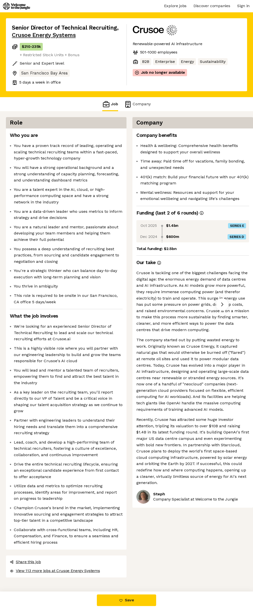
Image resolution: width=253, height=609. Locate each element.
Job (110, 104)
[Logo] (16, 6)
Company (137, 104)
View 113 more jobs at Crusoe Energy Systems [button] (55, 570)
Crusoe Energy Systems (44, 35)
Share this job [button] (25, 561)
